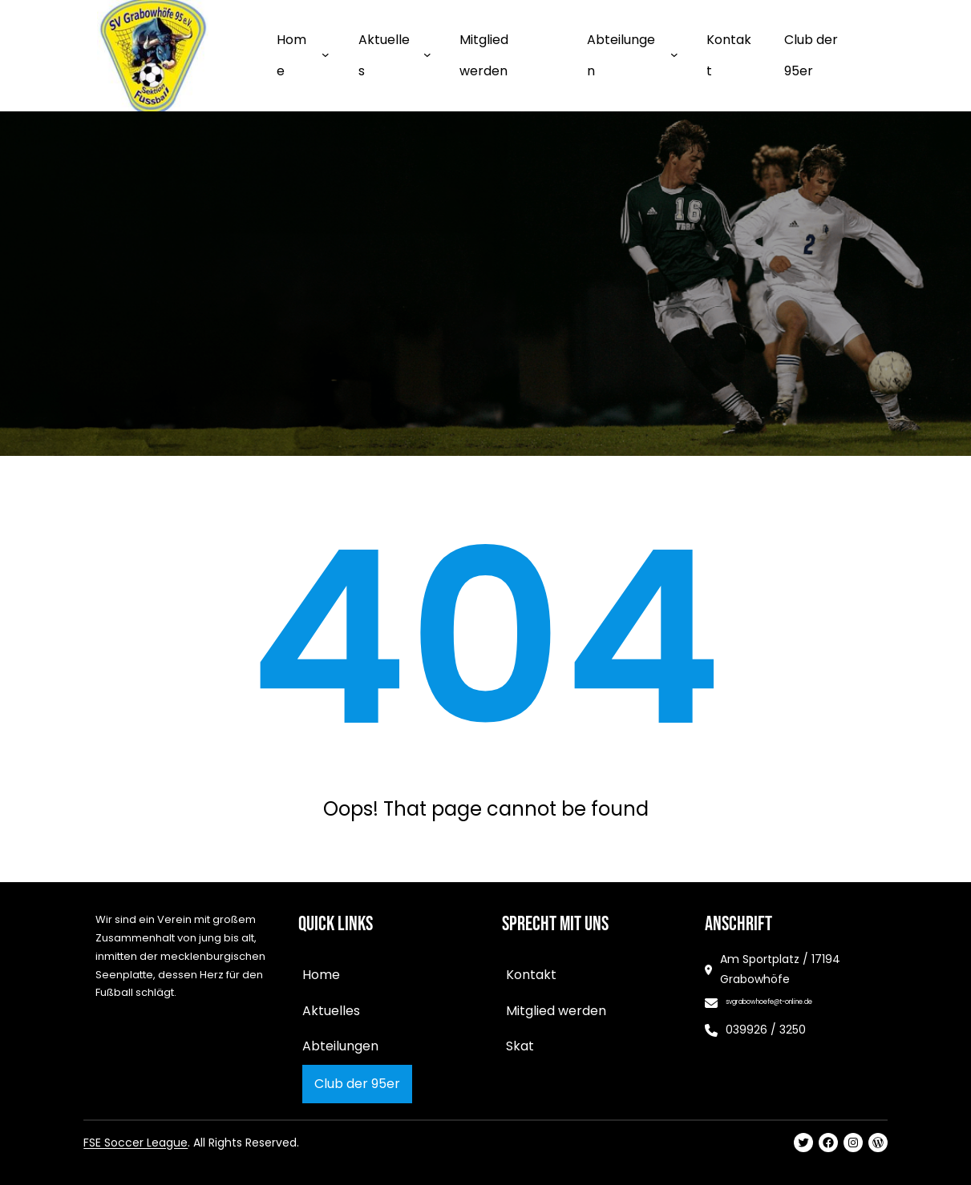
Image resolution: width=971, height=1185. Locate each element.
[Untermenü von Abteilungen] (674, 54)
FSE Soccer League (135, 1143)
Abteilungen (621, 54)
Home (291, 54)
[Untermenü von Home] (326, 54)
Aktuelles (384, 54)
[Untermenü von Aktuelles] (427, 54)
